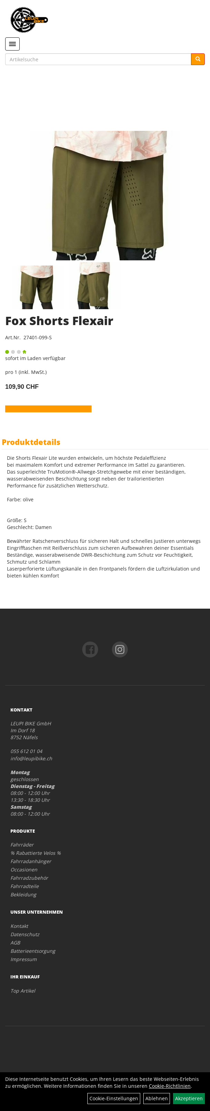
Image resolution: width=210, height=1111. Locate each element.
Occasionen (23, 869)
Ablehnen (156, 1098)
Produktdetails (31, 442)
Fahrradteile (24, 886)
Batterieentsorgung (32, 951)
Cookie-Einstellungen (113, 1098)
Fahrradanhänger (30, 861)
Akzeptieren (189, 1098)
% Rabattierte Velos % (35, 853)
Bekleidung (23, 894)
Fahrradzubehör (29, 878)
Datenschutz (24, 934)
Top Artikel (22, 990)
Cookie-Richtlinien (170, 1086)
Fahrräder (22, 844)
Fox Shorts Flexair (59, 321)
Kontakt (19, 926)
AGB (15, 942)
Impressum (23, 959)
